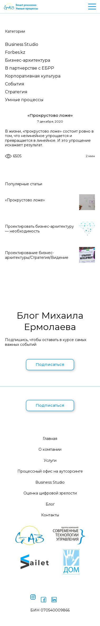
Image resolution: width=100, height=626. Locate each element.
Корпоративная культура (32, 76)
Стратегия (16, 91)
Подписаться (50, 364)
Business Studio (21, 44)
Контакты (50, 515)
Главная (50, 438)
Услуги (50, 460)
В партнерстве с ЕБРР (29, 68)
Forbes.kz (15, 52)
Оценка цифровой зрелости (50, 493)
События (14, 83)
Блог (50, 504)
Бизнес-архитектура (27, 60)
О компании (50, 449)
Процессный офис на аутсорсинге (50, 471)
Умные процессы (24, 99)
